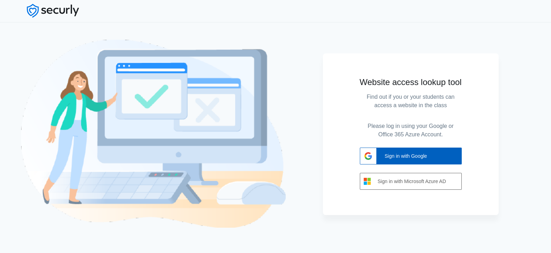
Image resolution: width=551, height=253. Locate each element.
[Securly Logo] (57, 11)
